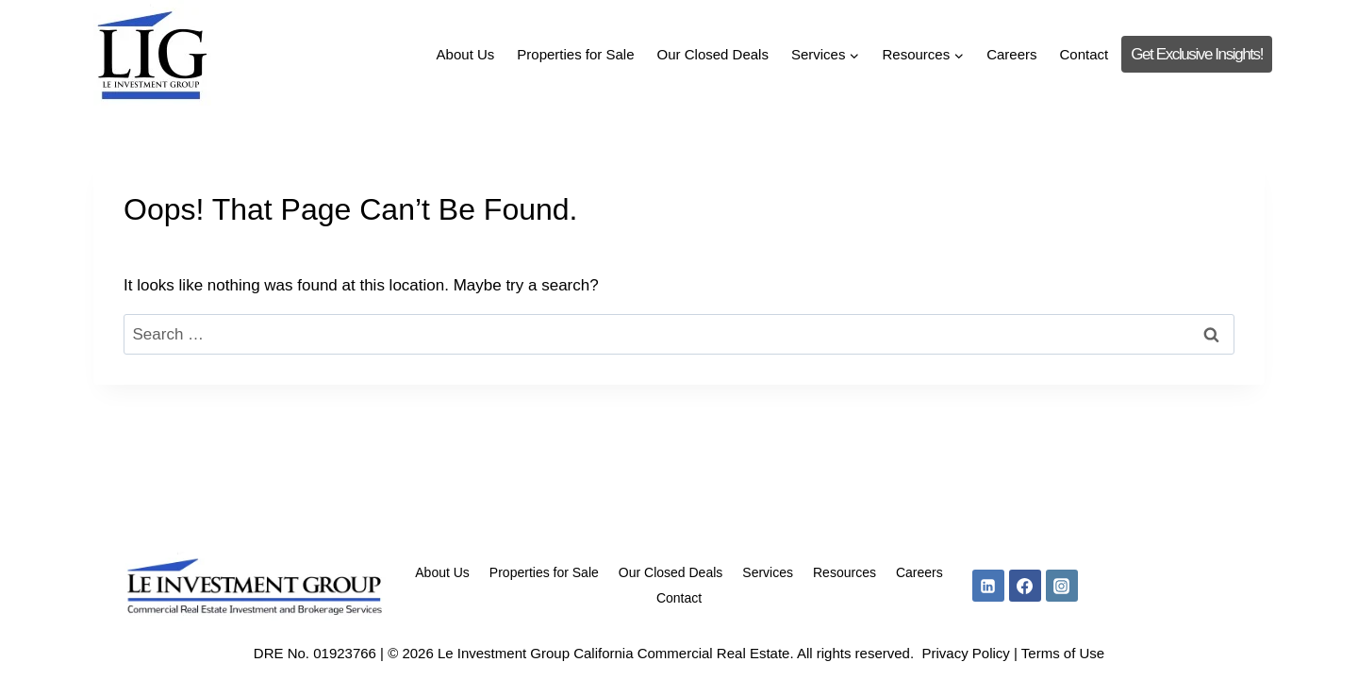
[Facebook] (1025, 586)
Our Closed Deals (713, 54)
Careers (1011, 54)
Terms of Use (1062, 653)
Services (767, 572)
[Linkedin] (988, 586)
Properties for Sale (575, 54)
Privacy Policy (965, 653)
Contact (1084, 54)
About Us (466, 54)
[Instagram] (1062, 586)
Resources (844, 572)
